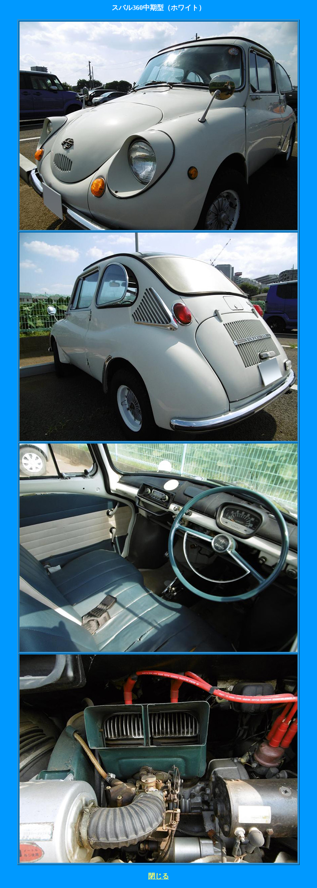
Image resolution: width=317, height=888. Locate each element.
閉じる (158, 876)
